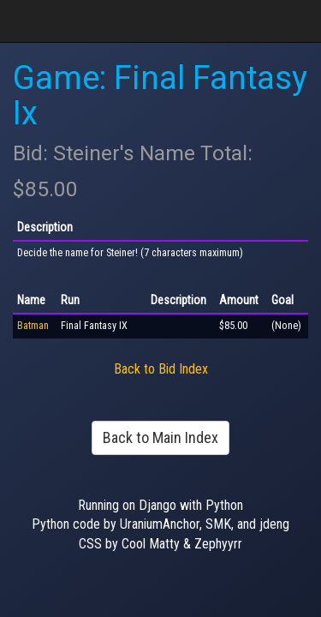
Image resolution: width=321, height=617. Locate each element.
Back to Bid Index (161, 369)
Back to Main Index (160, 437)
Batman (33, 326)
